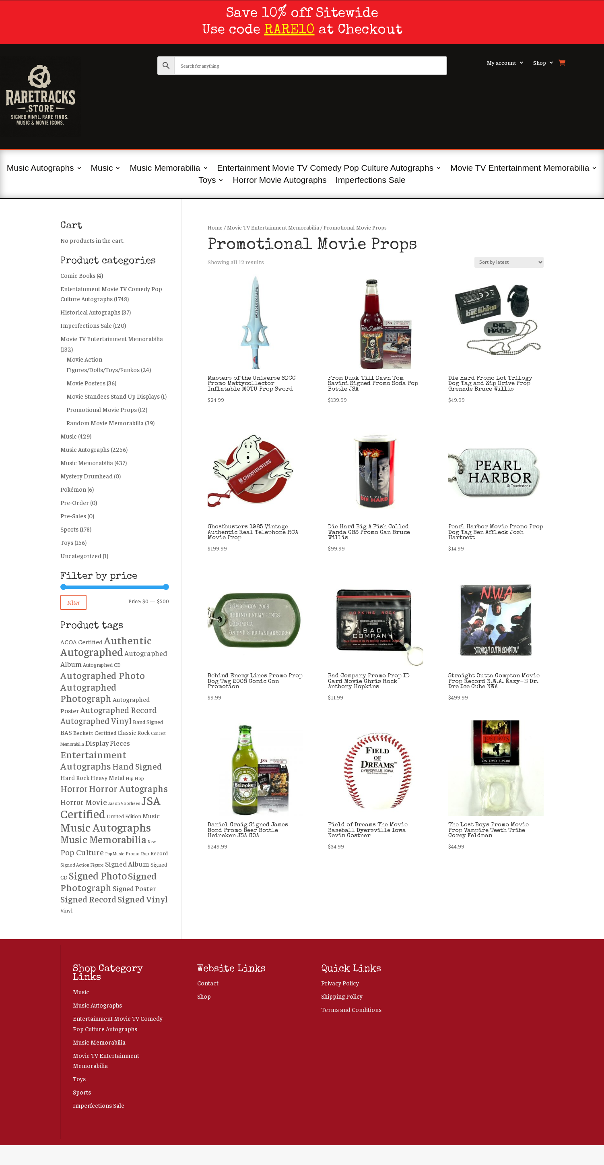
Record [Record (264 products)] (159, 853)
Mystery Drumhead (86, 476)
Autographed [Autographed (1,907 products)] (91, 651)
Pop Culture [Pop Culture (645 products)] (82, 852)
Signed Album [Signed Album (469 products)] (127, 863)
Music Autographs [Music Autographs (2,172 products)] (105, 827)
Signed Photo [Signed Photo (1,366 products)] (98, 875)
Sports (69, 529)
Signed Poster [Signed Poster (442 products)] (134, 888)
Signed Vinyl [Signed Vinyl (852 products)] (143, 898)
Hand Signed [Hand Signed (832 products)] (137, 766)
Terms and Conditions (351, 1009)
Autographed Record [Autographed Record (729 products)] (118, 709)
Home (215, 227)
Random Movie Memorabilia (105, 422)
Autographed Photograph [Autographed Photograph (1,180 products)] (88, 692)
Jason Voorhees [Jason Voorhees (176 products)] (124, 803)
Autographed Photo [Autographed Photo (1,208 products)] (102, 675)
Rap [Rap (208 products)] (145, 853)
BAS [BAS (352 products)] (66, 732)
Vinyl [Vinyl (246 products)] (66, 910)
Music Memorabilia (165, 168)
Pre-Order (74, 502)
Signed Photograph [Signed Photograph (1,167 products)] (108, 881)
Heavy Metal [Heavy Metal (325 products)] (107, 777)
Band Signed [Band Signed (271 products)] (148, 721)
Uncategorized (80, 555)
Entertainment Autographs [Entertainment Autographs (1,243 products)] (93, 760)
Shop (539, 63)
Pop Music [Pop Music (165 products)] (114, 853)
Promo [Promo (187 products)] (133, 853)
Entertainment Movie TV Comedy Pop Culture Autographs (325, 168)
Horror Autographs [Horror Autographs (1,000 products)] (128, 788)
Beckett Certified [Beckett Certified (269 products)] (94, 732)
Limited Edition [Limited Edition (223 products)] (124, 816)
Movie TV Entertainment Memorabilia (519, 168)
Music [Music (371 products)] (151, 815)
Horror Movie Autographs (279, 180)
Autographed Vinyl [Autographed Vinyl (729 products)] (96, 720)
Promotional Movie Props (101, 409)
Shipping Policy (342, 996)
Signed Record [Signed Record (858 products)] (88, 898)
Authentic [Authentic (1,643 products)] (128, 640)
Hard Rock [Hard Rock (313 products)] (74, 777)
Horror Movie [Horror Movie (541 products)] (83, 802)
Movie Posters (85, 383)
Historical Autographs (90, 312)
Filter (73, 602)
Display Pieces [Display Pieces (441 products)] (107, 743)
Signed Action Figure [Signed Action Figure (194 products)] (82, 864)
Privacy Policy (340, 983)
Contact (208, 983)
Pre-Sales (73, 515)
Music (102, 168)
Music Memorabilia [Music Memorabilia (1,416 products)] (103, 839)
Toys (207, 180)
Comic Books (77, 275)
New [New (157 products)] (152, 841)
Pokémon (73, 489)
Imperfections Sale (371, 180)
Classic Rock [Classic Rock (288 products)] (134, 732)
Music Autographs (40, 168)
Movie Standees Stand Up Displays (113, 396)
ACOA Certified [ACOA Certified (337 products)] (81, 642)
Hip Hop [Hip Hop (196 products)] (135, 778)
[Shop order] (509, 262)
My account (501, 63)
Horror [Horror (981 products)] (74, 788)
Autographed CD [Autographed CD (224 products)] (102, 665)
